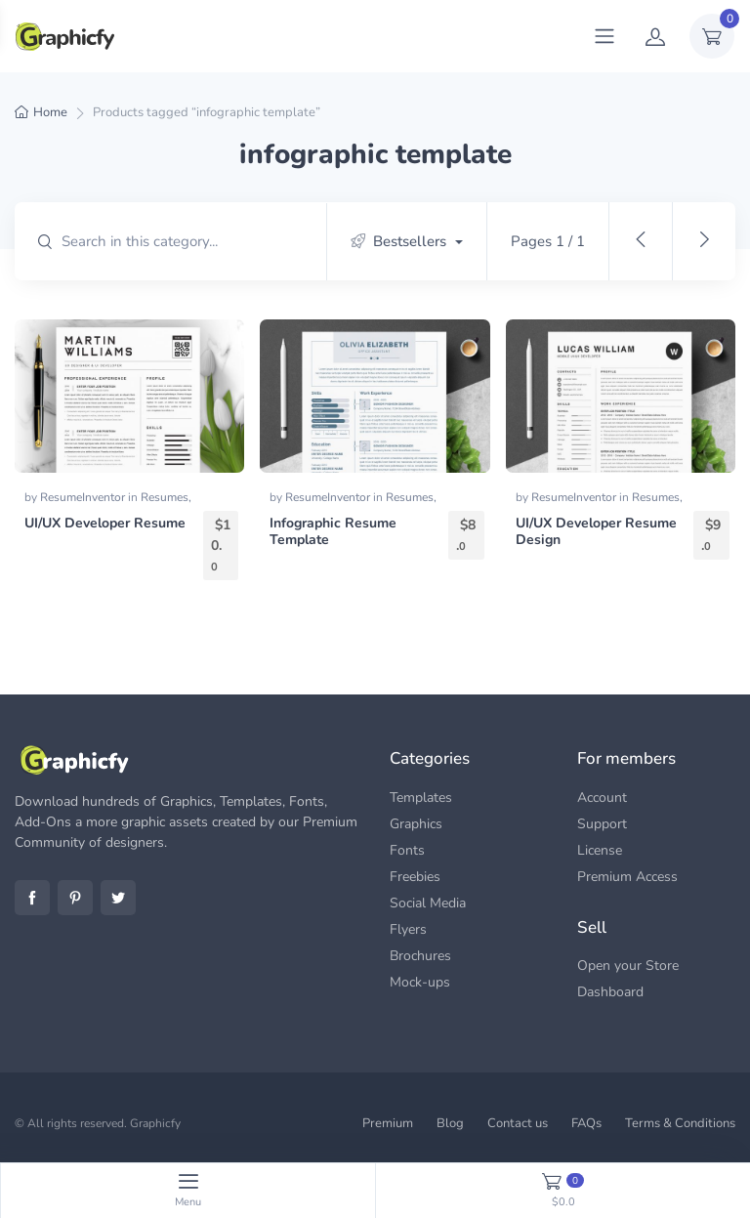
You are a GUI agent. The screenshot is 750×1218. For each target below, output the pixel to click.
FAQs (586, 1123)
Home (50, 112)
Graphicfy (155, 1123)
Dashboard (610, 992)
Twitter (118, 897)
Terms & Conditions (680, 1123)
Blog (450, 1123)
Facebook (32, 897)
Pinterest (75, 897)
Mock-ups (420, 982)
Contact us (517, 1123)
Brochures (420, 955)
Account (602, 797)
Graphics (416, 824)
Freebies (415, 876)
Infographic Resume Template (333, 531)
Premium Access (627, 876)
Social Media (428, 903)
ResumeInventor (84, 497)
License (599, 850)
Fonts (407, 850)
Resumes (164, 497)
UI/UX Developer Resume (105, 523)
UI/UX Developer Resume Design (596, 531)
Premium (387, 1123)
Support (602, 824)
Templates (421, 797)
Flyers (408, 929)
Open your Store (628, 965)
